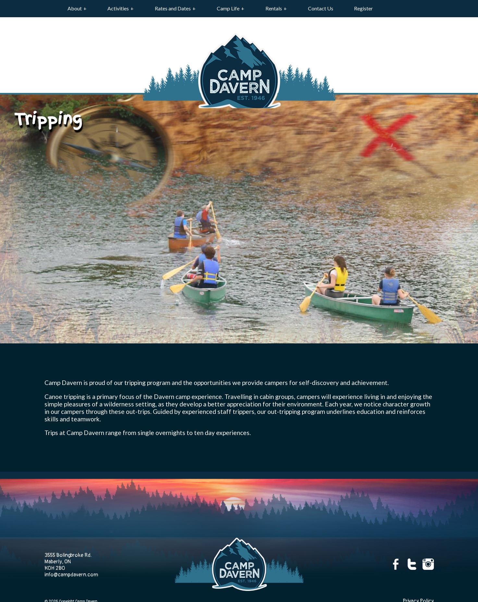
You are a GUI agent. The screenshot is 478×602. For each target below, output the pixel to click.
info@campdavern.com (71, 574)
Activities (118, 8)
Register (363, 8)
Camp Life (228, 8)
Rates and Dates (173, 8)
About (74, 8)
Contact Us (320, 8)
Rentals (273, 8)
